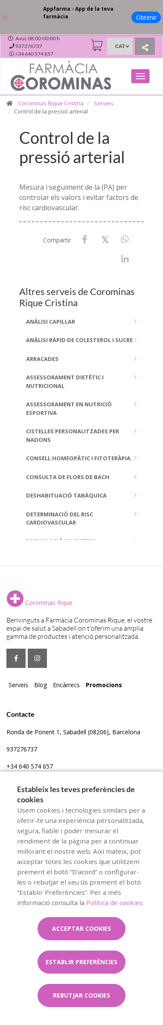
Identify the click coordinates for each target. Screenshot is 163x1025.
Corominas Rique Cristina (51, 103)
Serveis (104, 103)
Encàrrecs (66, 685)
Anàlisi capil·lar (50, 321)
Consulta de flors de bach (67, 477)
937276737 (21, 749)
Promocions (104, 685)
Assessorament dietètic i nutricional (65, 381)
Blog (40, 685)
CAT (120, 46)
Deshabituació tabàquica (66, 495)
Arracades (42, 359)
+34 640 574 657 (29, 766)
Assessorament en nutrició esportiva (69, 408)
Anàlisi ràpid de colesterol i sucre (79, 340)
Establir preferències (81, 962)
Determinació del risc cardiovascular (59, 518)
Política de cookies (114, 902)
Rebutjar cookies (81, 995)
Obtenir (146, 17)
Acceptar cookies (81, 928)
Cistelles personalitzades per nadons (72, 435)
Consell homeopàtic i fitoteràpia (78, 458)
